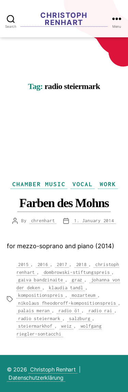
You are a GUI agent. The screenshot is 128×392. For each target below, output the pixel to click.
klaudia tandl (66, 287)
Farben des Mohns (64, 202)
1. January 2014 (94, 220)
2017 (62, 264)
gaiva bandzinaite (40, 279)
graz (77, 279)
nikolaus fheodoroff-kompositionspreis (67, 303)
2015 (23, 264)
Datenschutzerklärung (36, 377)
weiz (66, 326)
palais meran (34, 310)
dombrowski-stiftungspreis (77, 272)
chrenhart (43, 220)
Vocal (82, 184)
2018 (81, 264)
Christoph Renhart (64, 19)
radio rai (100, 310)
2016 (43, 264)
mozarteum (84, 295)
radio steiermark (39, 318)
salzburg (79, 318)
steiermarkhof (35, 326)
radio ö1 (69, 310)
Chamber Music (39, 184)
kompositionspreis (40, 295)
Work (108, 184)
